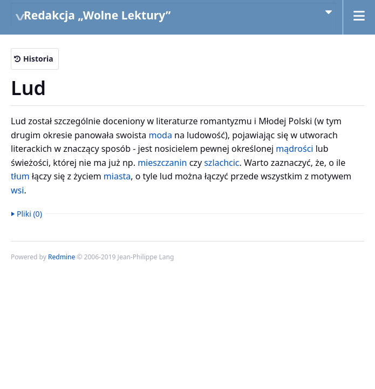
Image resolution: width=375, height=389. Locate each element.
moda (160, 135)
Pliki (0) (29, 214)
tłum (20, 176)
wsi (17, 190)
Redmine (61, 256)
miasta (117, 176)
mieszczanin (162, 163)
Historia (38, 58)
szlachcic (221, 163)
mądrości (294, 149)
